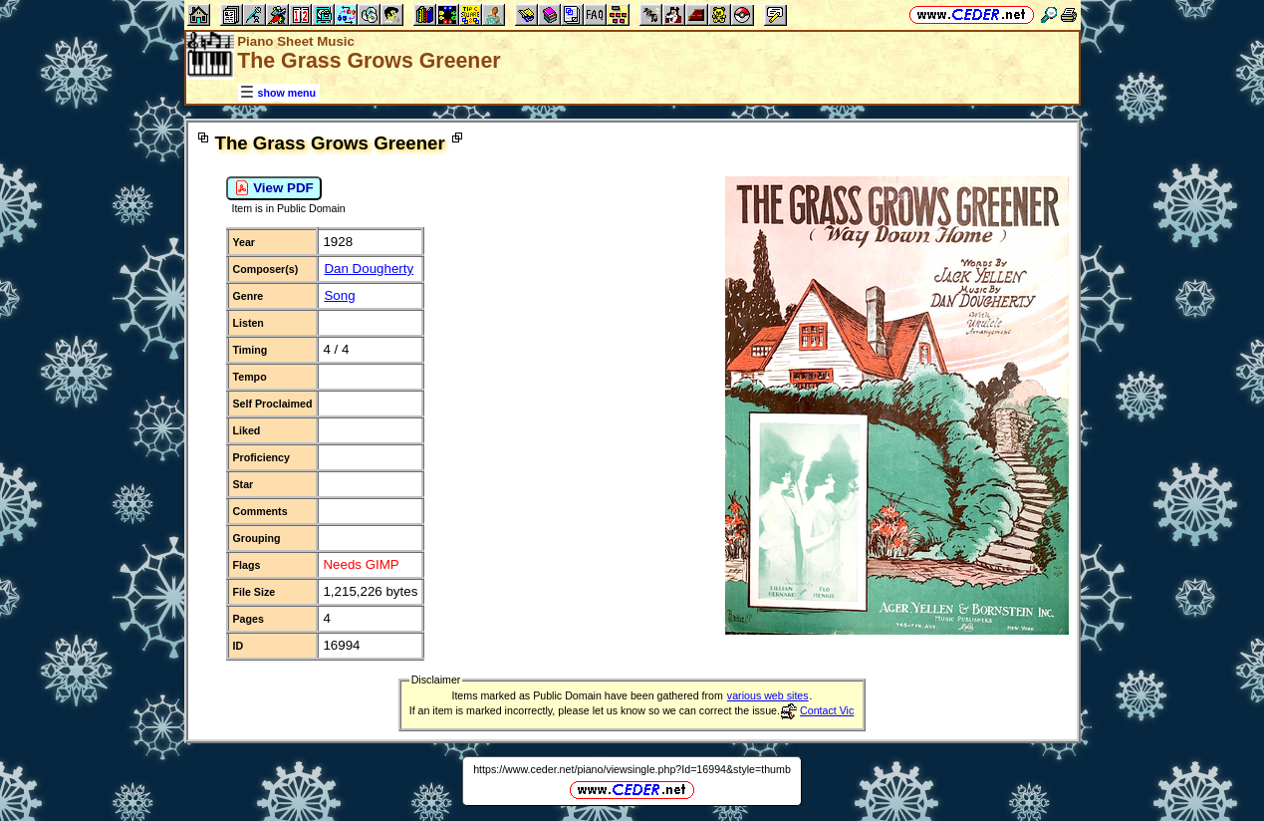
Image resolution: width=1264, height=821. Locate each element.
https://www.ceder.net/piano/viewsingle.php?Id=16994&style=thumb (632, 769)
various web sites (768, 695)
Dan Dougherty (368, 268)
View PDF (274, 188)
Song (339, 295)
